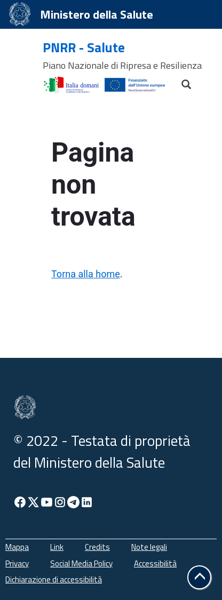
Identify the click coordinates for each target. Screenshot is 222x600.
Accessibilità (155, 563)
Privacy (17, 563)
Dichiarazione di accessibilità (53, 579)
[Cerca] (181, 82)
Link (57, 547)
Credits (97, 547)
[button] (199, 577)
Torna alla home (85, 273)
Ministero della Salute (96, 14)
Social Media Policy (81, 563)
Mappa (17, 547)
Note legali (149, 547)
